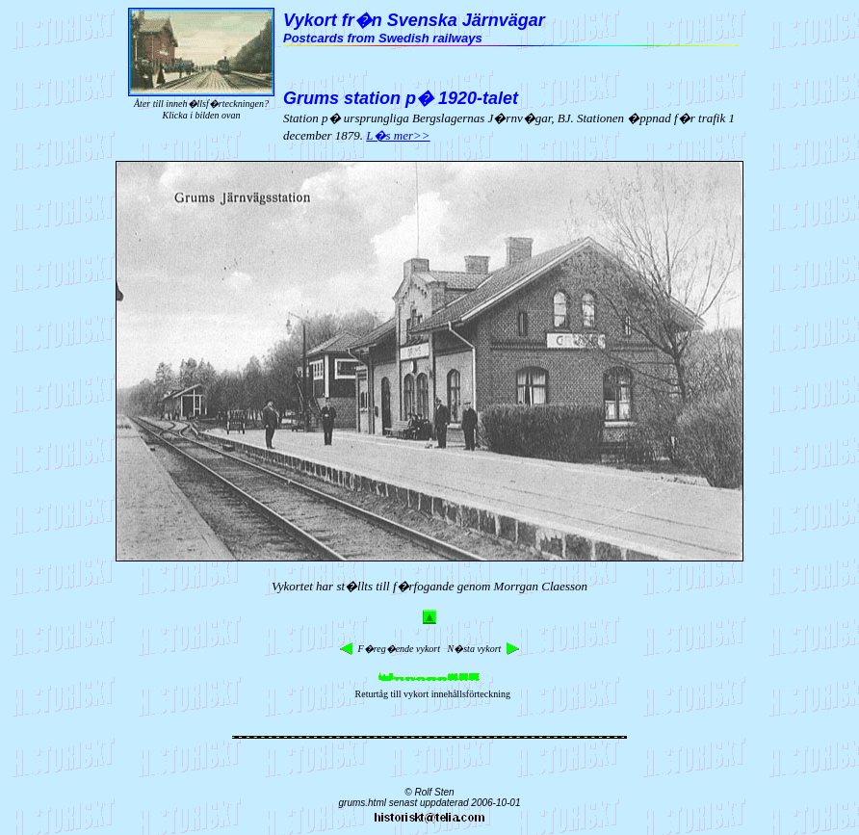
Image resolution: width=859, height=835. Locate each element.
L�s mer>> (398, 135)
